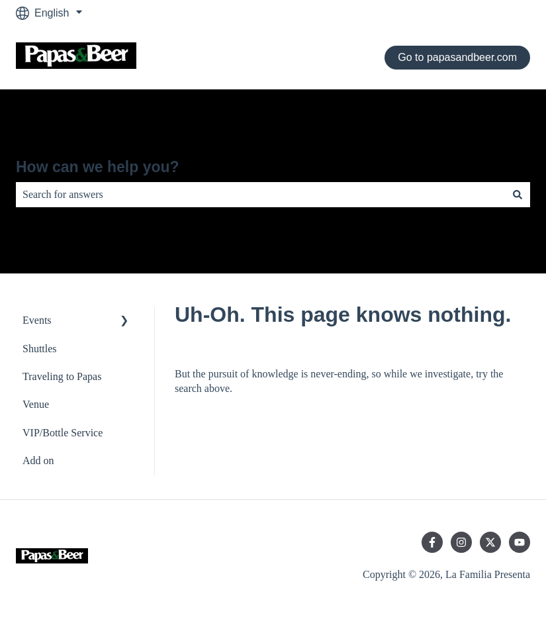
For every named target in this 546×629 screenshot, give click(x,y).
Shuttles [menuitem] (40, 348)
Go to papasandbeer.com (457, 57)
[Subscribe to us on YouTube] (519, 542)
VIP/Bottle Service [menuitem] (63, 432)
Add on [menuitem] (38, 460)
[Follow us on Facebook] (432, 542)
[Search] (517, 194)
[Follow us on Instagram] (461, 542)
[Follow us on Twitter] (490, 542)
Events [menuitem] (37, 320)
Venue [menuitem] (36, 404)
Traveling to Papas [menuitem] (62, 376)
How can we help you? (97, 166)
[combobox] (260, 194)
